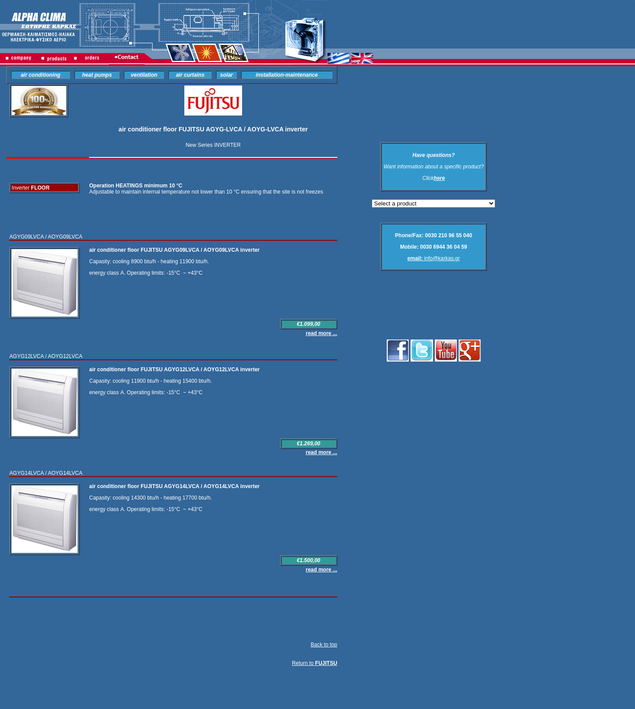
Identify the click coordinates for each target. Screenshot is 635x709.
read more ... (321, 333)
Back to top (324, 645)
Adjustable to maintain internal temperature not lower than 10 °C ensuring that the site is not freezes (206, 192)
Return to (314, 663)
